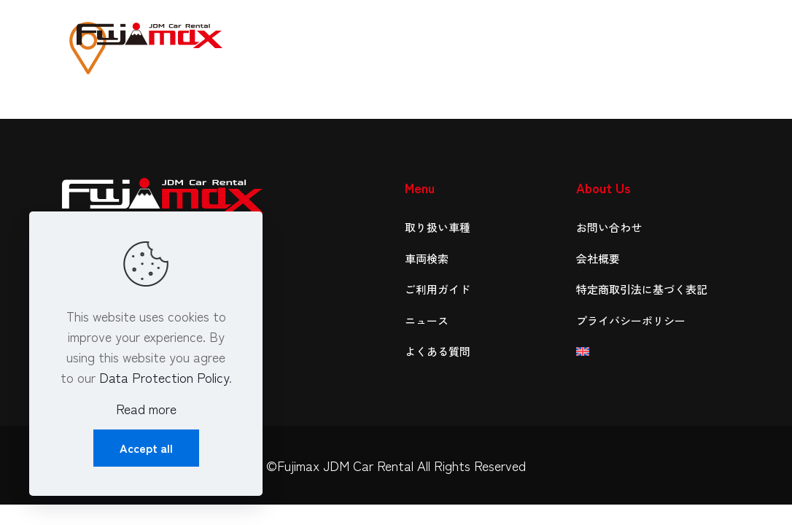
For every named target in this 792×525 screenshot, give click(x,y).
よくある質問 (437, 351)
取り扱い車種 (437, 227)
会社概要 (598, 258)
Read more (146, 408)
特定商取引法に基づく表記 (641, 289)
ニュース (427, 320)
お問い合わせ (609, 227)
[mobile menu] (706, 32)
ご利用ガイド (437, 289)
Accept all (146, 447)
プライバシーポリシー (631, 320)
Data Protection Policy (164, 377)
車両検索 (427, 258)
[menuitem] (653, 352)
